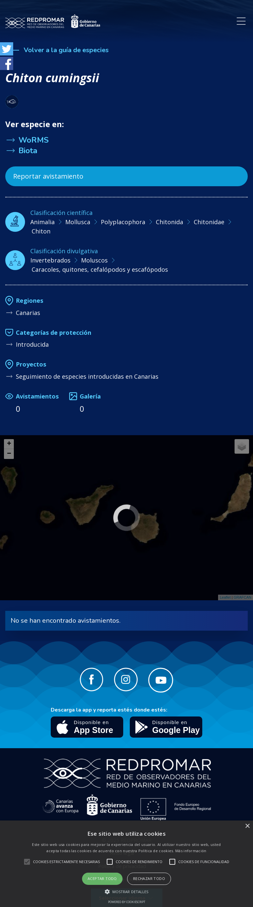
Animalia (42, 222)
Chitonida (169, 222)
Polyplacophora (123, 222)
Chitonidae (209, 222)
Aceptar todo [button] (102, 878)
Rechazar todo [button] (149, 878)
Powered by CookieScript (126, 902)
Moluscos (94, 260)
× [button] (247, 826)
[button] (127, 891)
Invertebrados (50, 260)
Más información (191, 850)
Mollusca (77, 222)
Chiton (41, 231)
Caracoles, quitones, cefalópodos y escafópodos (100, 269)
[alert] (126, 863)
